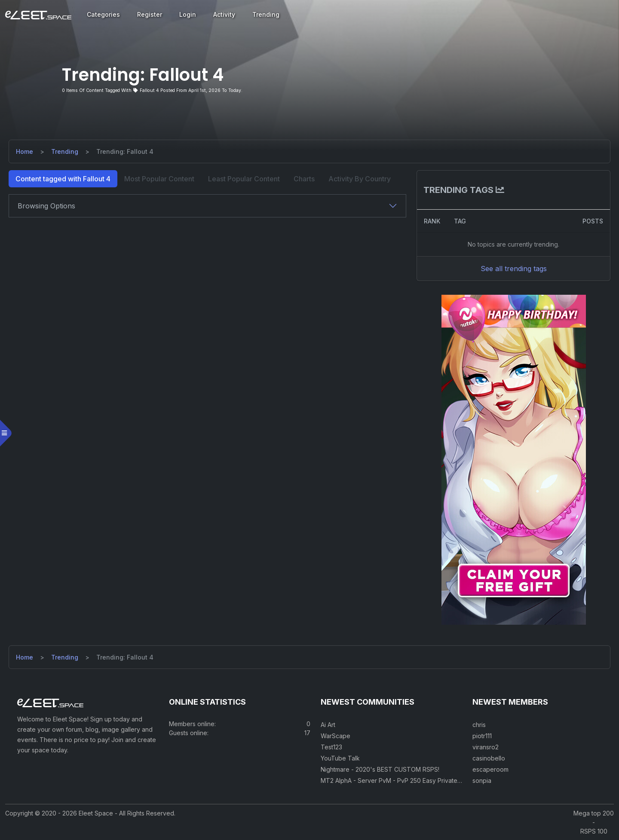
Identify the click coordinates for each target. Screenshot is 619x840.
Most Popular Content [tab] (159, 178)
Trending (265, 14)
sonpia (481, 780)
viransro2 (485, 747)
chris (479, 724)
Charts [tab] (304, 178)
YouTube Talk (340, 758)
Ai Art (328, 724)
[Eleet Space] (38, 14)
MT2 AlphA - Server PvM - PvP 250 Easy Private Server (399, 780)
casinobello (488, 758)
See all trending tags (514, 268)
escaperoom (490, 769)
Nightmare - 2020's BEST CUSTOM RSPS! (380, 769)
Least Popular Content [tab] (244, 178)
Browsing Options (46, 206)
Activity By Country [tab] (359, 178)
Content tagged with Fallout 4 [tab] (62, 178)
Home (24, 151)
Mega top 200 (593, 813)
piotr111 (482, 735)
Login (187, 14)
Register (149, 14)
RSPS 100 (593, 831)
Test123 (331, 747)
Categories (103, 14)
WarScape (335, 735)
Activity (224, 14)
